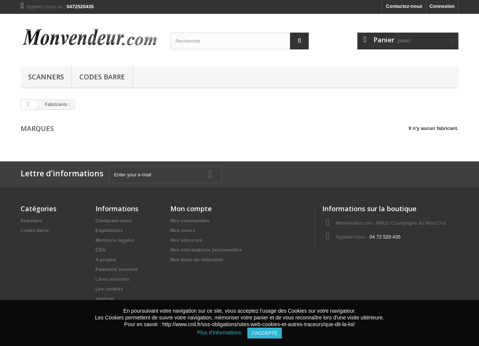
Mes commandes (190, 221)
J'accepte (264, 333)
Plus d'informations (222, 333)
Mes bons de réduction (196, 259)
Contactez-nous (404, 6)
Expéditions (109, 230)
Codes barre (102, 76)
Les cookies (109, 289)
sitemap (104, 298)
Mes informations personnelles (206, 250)
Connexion (442, 6)
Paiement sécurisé (116, 269)
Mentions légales (115, 240)
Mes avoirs (182, 230)
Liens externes (112, 279)
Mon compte (191, 208)
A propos (106, 259)
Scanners (46, 76)
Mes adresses (186, 240)
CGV (100, 250)
